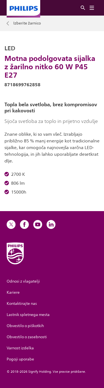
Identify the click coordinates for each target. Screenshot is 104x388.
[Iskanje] (83, 7)
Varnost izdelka (20, 348)
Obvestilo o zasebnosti (27, 337)
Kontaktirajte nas (22, 303)
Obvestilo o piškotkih (25, 326)
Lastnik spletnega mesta (28, 315)
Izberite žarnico (27, 23)
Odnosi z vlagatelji (23, 281)
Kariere (13, 292)
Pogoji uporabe (20, 359)
